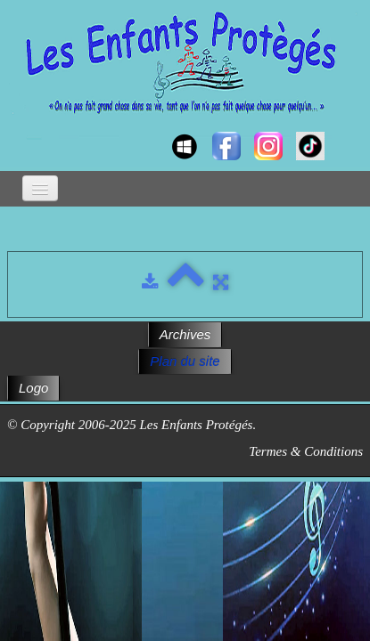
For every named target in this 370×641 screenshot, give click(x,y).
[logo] (24, 130)
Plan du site (184, 361)
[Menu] (40, 188)
